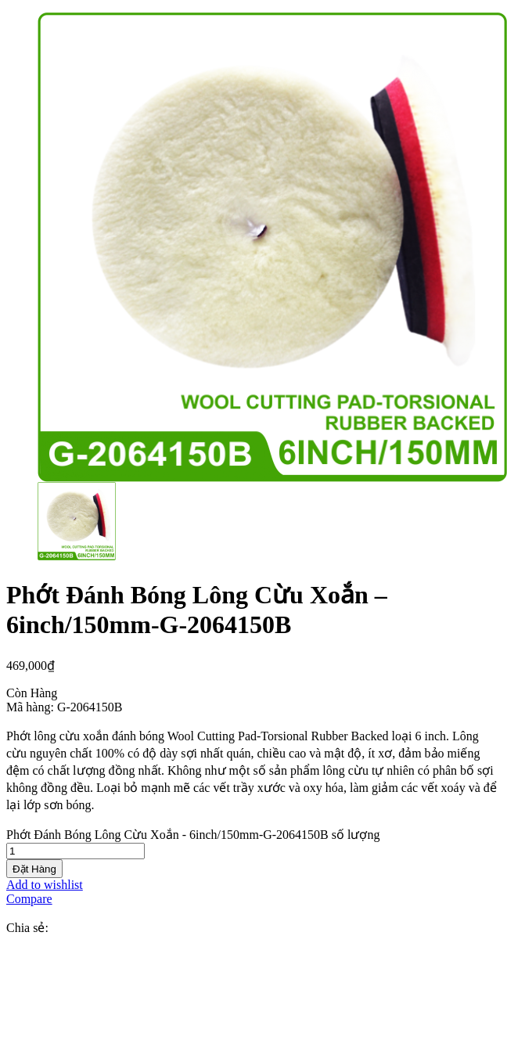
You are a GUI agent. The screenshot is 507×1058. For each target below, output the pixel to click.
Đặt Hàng (34, 869)
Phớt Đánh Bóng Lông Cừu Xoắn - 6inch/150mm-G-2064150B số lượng (192, 834)
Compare (29, 898)
